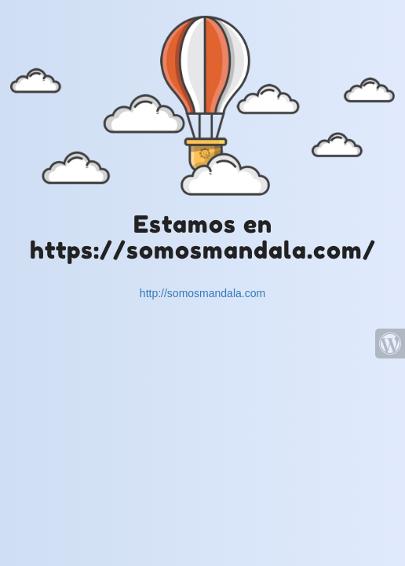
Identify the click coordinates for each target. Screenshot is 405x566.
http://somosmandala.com (202, 293)
